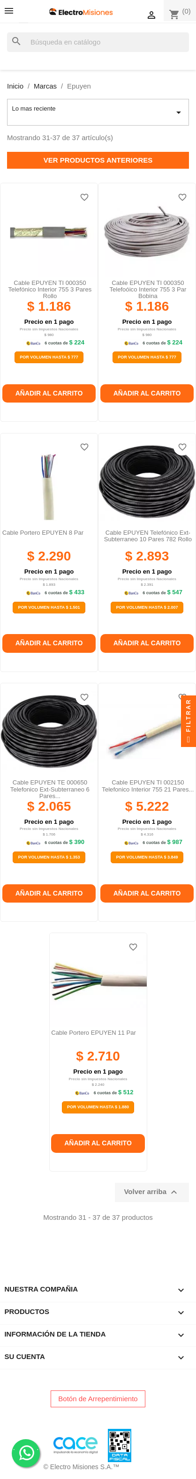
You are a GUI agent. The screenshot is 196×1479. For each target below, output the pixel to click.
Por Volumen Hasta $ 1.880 (98, 1107)
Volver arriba (152, 1192)
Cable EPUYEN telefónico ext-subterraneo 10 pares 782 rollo (148, 536)
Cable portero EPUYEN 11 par (93, 1032)
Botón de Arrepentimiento (97, 1399)
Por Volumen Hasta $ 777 (49, 357)
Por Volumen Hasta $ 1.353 (49, 857)
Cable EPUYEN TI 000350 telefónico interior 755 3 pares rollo (49, 289)
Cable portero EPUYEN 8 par (42, 532)
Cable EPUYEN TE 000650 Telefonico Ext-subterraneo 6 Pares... (50, 789)
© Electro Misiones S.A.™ (82, 1467)
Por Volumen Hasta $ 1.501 (49, 607)
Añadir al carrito (49, 393)
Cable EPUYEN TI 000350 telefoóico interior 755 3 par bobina (147, 289)
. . (26, 1452)
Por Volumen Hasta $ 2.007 (147, 607)
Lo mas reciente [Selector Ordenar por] (98, 112)
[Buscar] (98, 42)
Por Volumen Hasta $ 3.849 (147, 857)
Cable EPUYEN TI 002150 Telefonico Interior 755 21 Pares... (148, 785)
